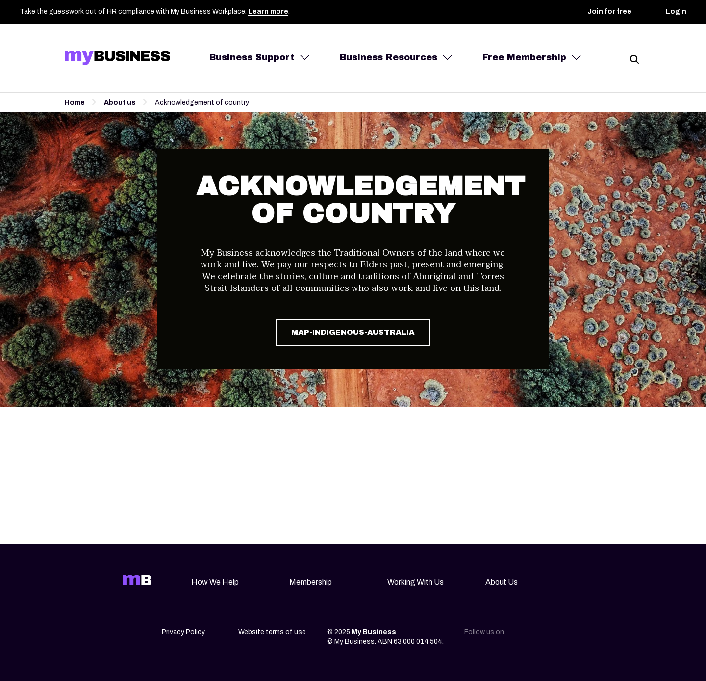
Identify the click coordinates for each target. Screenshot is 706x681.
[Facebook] (565, 635)
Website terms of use (272, 632)
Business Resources (388, 57)
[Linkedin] (523, 635)
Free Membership (524, 57)
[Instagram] (544, 635)
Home (75, 102)
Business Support (252, 57)
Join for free (609, 11)
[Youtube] (585, 635)
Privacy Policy (183, 632)
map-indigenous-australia (353, 332)
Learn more (268, 11)
